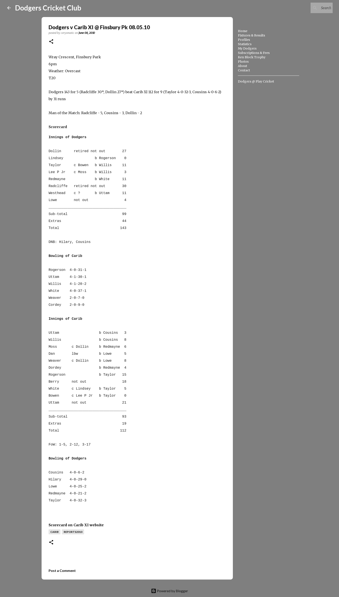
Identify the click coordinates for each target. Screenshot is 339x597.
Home (242, 31)
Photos (243, 62)
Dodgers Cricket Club (48, 7)
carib (54, 531)
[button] (51, 42)
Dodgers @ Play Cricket (256, 81)
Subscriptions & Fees (254, 53)
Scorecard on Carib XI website (76, 525)
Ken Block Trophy (251, 57)
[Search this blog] (310, 8)
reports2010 (73, 531)
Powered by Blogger (169, 591)
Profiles (244, 40)
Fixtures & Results (251, 35)
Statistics (244, 44)
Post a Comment (62, 570)
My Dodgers (247, 48)
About (242, 66)
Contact (244, 70)
